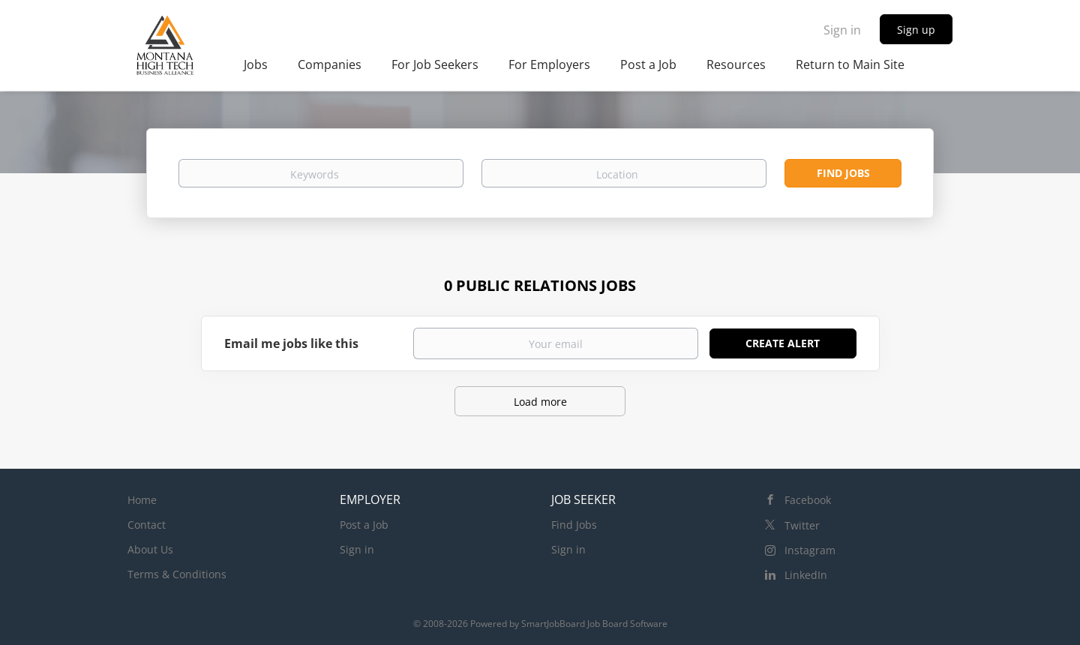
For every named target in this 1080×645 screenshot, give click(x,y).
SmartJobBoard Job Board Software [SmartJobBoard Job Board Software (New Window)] (594, 623)
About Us (150, 549)
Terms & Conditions (177, 574)
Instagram (810, 550)
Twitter (802, 525)
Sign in (842, 30)
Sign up (916, 29)
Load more (540, 401)
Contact (147, 525)
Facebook (807, 500)
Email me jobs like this (291, 343)
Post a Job (364, 525)
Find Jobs (843, 173)
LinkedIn (805, 575)
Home (142, 500)
